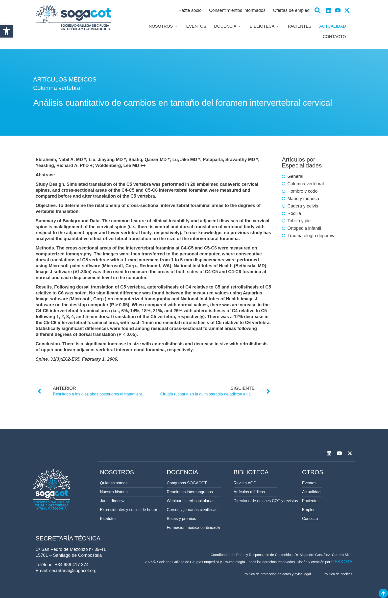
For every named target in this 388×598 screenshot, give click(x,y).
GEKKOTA (341, 561)
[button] (6, 31)
